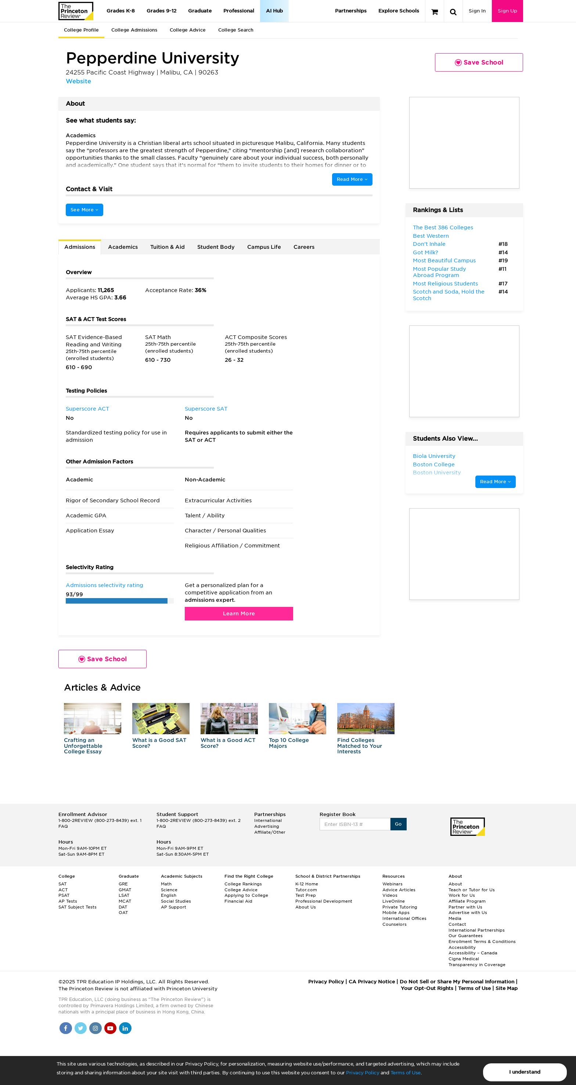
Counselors (394, 924)
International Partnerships (477, 930)
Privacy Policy (362, 1072)
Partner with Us (465, 907)
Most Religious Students (445, 284)
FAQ (63, 826)
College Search (235, 30)
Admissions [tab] (79, 247)
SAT (62, 883)
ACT (63, 889)
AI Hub (274, 11)
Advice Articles (398, 889)
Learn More (239, 613)
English (168, 895)
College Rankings (243, 883)
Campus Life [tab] (264, 247)
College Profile (81, 30)
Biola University (434, 456)
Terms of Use (405, 1072)
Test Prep (305, 895)
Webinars (392, 883)
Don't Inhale (429, 244)
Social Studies (176, 901)
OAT (123, 912)
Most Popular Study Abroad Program (439, 272)
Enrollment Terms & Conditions (482, 941)
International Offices (404, 918)
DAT (123, 907)
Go (398, 824)
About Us (305, 907)
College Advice (188, 30)
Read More (352, 179)
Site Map (507, 988)
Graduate (200, 11)
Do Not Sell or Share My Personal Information (457, 981)
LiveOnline (393, 901)
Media (455, 918)
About (455, 883)
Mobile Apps (396, 912)
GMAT (125, 889)
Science (169, 889)
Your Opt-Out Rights (427, 988)
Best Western (431, 236)
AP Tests (67, 901)
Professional (238, 11)
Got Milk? (425, 252)
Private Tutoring (399, 907)
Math (166, 883)
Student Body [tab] (216, 247)
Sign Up (507, 11)
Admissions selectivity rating (104, 585)
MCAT (125, 901)
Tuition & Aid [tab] (167, 247)
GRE (123, 883)
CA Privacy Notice (372, 981)
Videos (389, 895)
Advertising (266, 826)
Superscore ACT (87, 409)
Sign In (477, 11)
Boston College (434, 464)
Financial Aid (238, 901)
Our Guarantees (466, 935)
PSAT (63, 895)
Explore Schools (398, 11)
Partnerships (351, 11)
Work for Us (462, 895)
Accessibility (462, 947)
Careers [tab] (304, 247)
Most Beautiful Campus (444, 260)
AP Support (173, 907)
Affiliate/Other (269, 832)
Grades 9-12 (161, 11)
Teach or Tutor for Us (472, 889)
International (268, 820)
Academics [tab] (123, 247)
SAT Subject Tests (77, 907)
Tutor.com (306, 889)
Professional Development (323, 901)
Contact (457, 924)
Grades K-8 (121, 11)
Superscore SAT (206, 409)
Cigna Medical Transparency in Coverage (477, 961)
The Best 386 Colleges (443, 227)
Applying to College (246, 895)
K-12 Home (306, 883)
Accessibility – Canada (473, 952)
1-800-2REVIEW (99, 820)
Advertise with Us (468, 912)
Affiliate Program (467, 901)
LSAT (124, 895)
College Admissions (134, 30)
